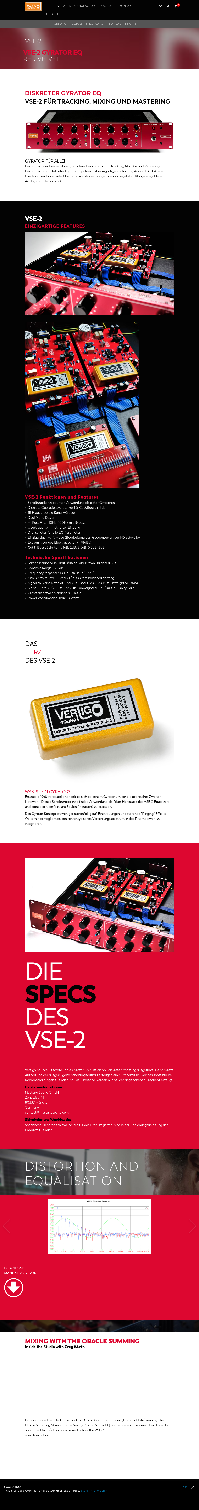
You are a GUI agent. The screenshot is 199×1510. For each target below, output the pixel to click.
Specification (95, 23)
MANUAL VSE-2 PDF (20, 1273)
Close (184, 1487)
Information (59, 23)
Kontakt (126, 6)
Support (52, 14)
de (160, 6)
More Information (94, 1490)
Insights (130, 23)
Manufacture (85, 6)
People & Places (58, 6)
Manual (115, 23)
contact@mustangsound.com (47, 1112)
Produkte (108, 6)
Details (77, 23)
